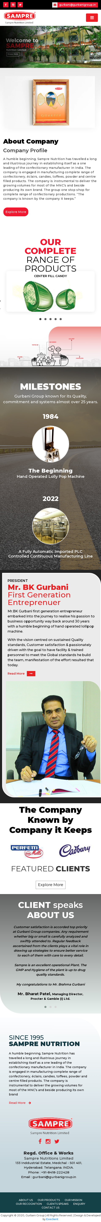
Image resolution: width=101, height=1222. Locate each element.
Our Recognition (29, 1203)
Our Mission (73, 1200)
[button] (40, 319)
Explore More (15, 212)
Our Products (49, 1200)
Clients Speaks (57, 1203)
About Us (26, 1200)
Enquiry (79, 1203)
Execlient (52, 1219)
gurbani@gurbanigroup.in (74, 5)
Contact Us (50, 1207)
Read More (21, 673)
